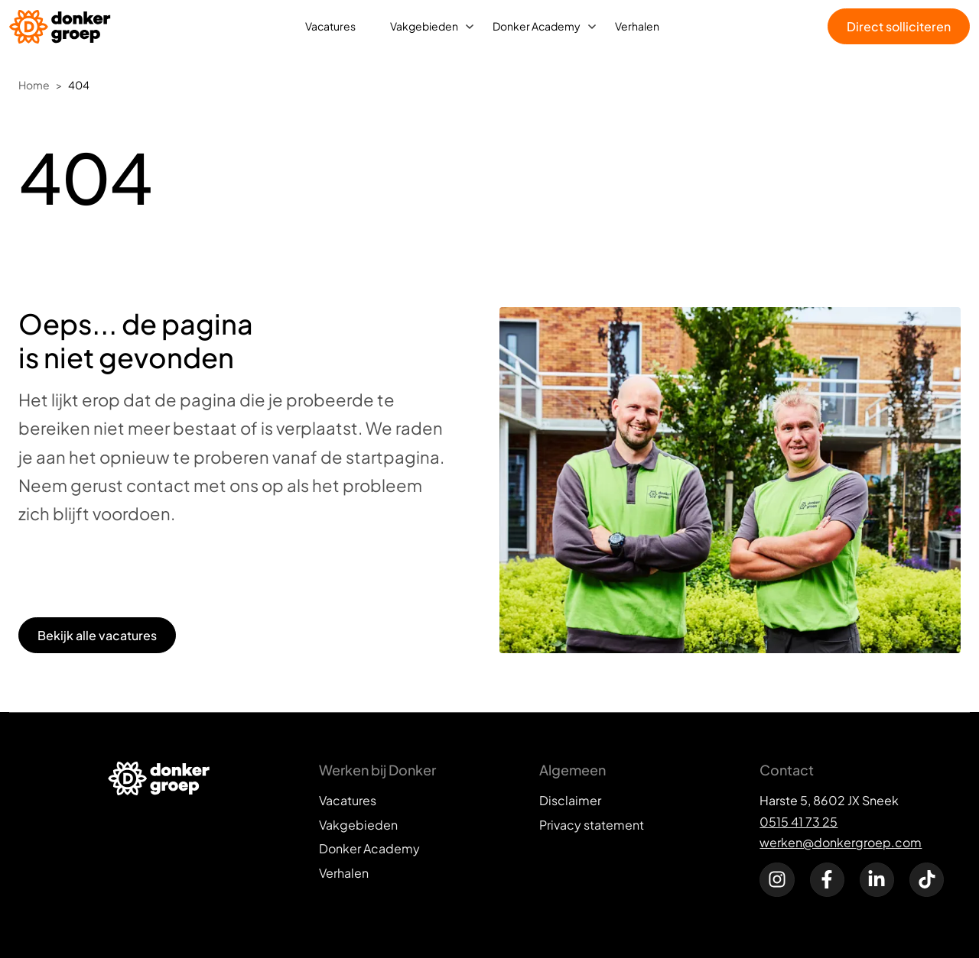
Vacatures (330, 26)
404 (78, 85)
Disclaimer (570, 800)
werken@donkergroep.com (840, 842)
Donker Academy (537, 26)
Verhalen (637, 26)
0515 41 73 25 (798, 822)
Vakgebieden (424, 26)
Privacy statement (591, 825)
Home (34, 85)
